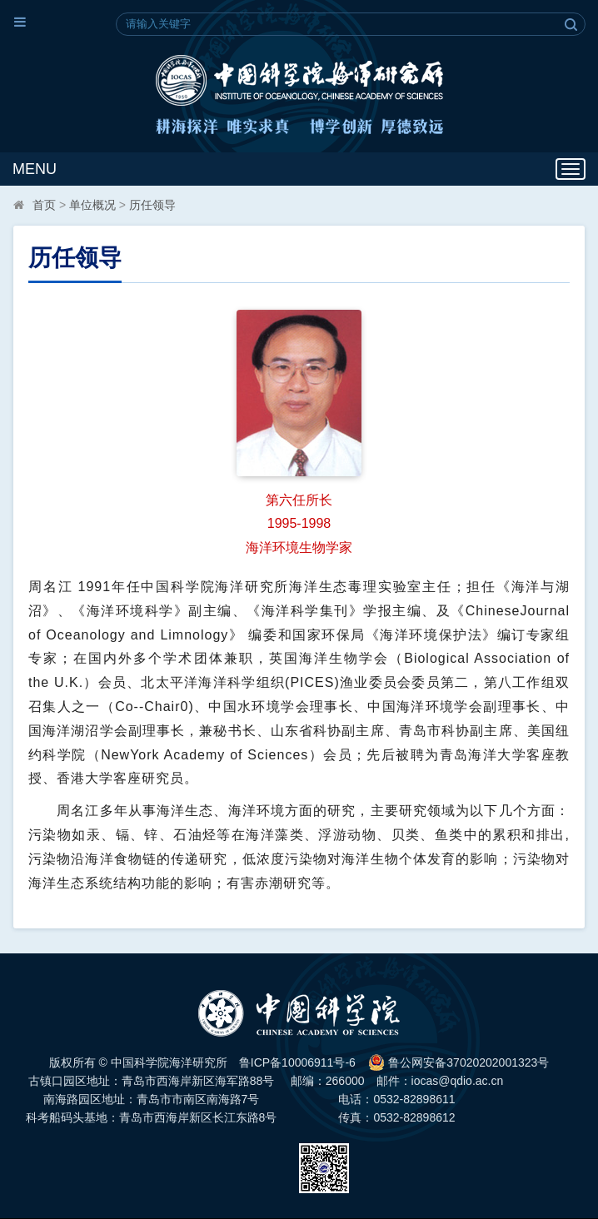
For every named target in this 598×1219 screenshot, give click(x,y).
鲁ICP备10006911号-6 (297, 1062)
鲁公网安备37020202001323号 (458, 1062)
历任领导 (152, 204)
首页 (44, 204)
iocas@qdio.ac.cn (457, 1080)
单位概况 (92, 204)
